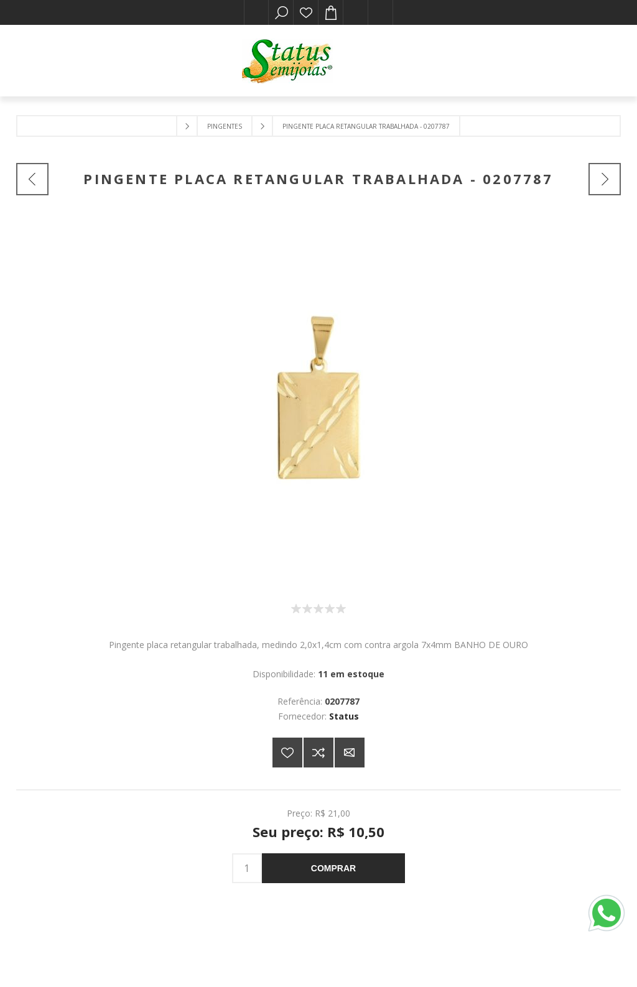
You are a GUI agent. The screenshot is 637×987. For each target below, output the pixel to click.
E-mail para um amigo (350, 752)
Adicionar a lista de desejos (287, 752)
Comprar (333, 868)
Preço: (299, 813)
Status (344, 716)
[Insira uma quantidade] (247, 868)
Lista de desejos (306, 12)
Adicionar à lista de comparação (318, 752)
